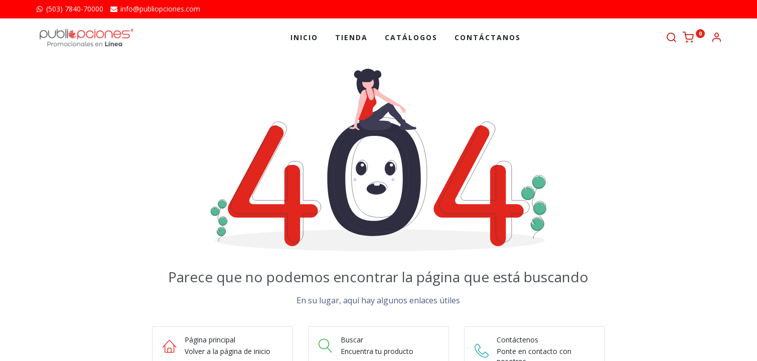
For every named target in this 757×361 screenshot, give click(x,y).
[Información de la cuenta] (716, 38)
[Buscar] (671, 38)
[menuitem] (304, 37)
